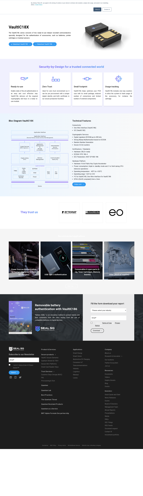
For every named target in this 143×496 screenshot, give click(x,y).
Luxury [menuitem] (75, 378)
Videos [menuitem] (107, 377)
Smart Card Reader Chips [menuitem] (49, 367)
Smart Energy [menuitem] (77, 353)
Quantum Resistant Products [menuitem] (52, 404)
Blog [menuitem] (106, 383)
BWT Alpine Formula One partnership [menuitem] (55, 413)
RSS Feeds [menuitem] (109, 425)
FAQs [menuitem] (107, 419)
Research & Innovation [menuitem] (112, 357)
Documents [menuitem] (109, 374)
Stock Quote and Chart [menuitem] (112, 395)
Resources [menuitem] (109, 371)
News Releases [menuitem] (110, 398)
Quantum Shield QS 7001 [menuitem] (49, 361)
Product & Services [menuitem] (48, 350)
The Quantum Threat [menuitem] (49, 400)
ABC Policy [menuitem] (53, 445)
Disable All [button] (107, 9)
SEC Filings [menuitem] (109, 422)
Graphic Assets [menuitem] (110, 380)
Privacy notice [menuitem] (62, 445)
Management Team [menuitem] (111, 407)
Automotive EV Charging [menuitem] (81, 359)
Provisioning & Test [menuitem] (48, 381)
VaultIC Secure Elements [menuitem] (49, 358)
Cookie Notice (38, 4)
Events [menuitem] (107, 386)
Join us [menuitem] (107, 366)
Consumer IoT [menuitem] (78, 362)
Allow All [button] (97, 9)
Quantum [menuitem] (44, 386)
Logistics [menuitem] (76, 371)
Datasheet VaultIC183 (20, 44)
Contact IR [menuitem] (108, 431)
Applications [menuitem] (77, 350)
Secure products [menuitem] (47, 355)
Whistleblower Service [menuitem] (74, 445)
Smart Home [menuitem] (77, 356)
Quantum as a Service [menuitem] (49, 409)
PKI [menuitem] (42, 378)
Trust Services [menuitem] (46, 371)
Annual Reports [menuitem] (110, 410)
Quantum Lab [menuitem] (46, 391)
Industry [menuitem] (76, 368)
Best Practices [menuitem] (46, 395)
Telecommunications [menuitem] (80, 365)
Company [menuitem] (108, 350)
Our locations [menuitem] (109, 360)
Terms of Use (107, 323)
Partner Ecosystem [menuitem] (111, 363)
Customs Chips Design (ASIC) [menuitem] (51, 374)
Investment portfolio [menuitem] (112, 434)
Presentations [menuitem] (110, 413)
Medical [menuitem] (76, 375)
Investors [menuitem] (108, 391)
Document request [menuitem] (111, 428)
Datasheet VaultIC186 (45, 44)
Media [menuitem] (107, 416)
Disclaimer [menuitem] (45, 445)
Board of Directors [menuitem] (111, 404)
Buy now (71, 286)
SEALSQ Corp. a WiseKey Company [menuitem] (91, 445)
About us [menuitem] (108, 354)
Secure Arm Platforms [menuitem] (49, 364)
